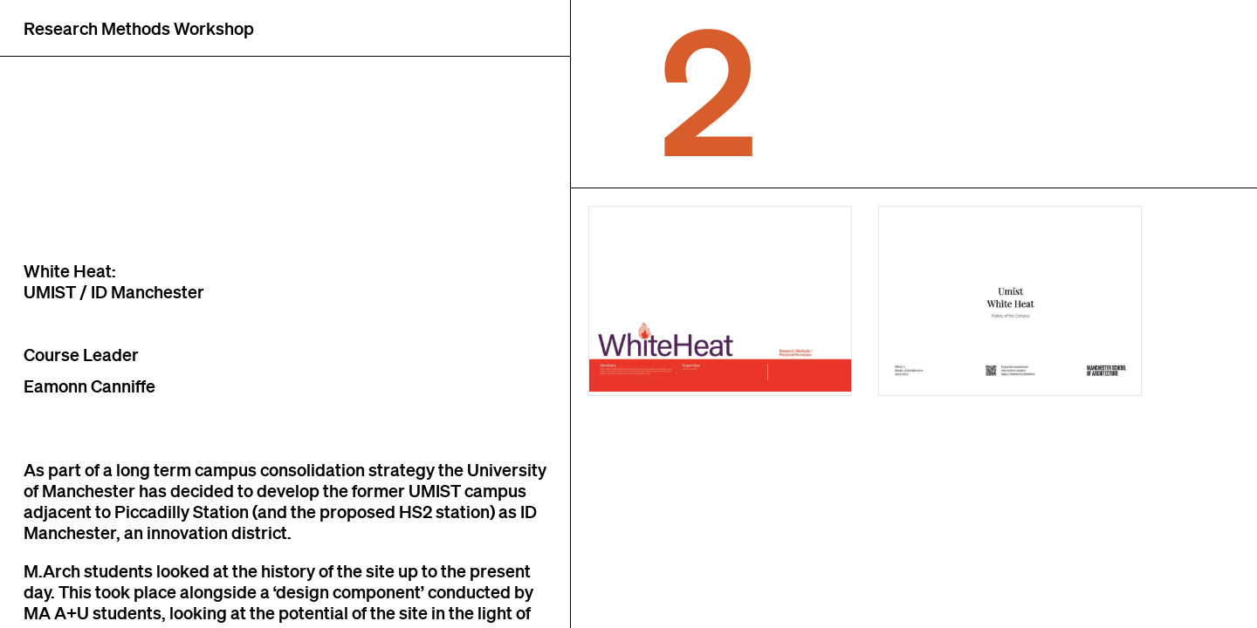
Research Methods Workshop (139, 27)
